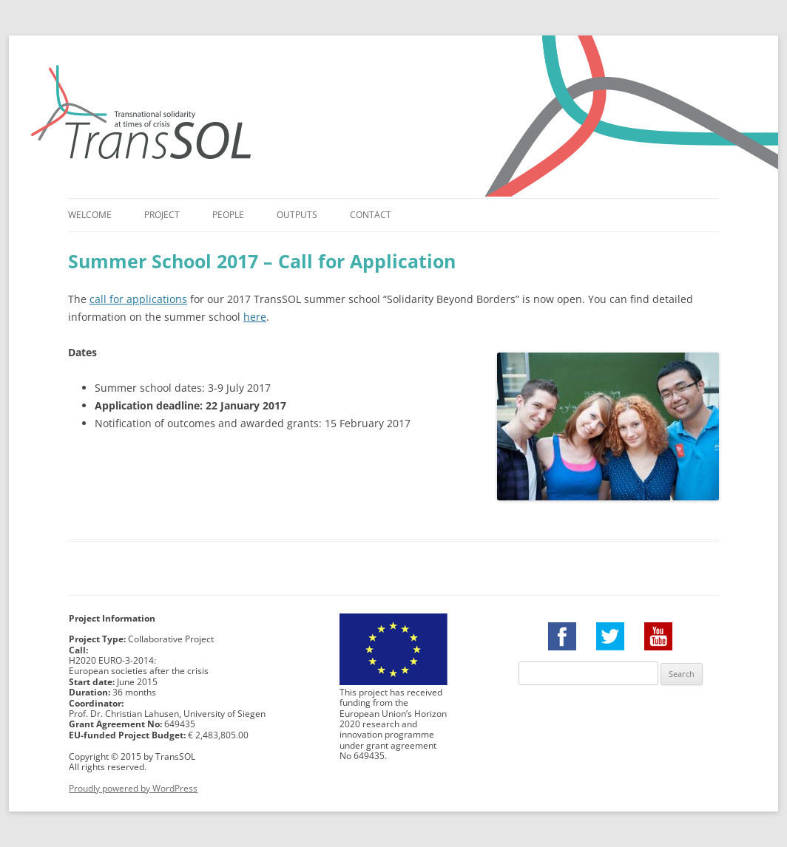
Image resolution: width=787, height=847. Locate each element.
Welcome (90, 214)
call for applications (138, 299)
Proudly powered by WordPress (133, 788)
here (254, 317)
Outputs (297, 214)
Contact (370, 214)
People (228, 214)
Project (162, 214)
